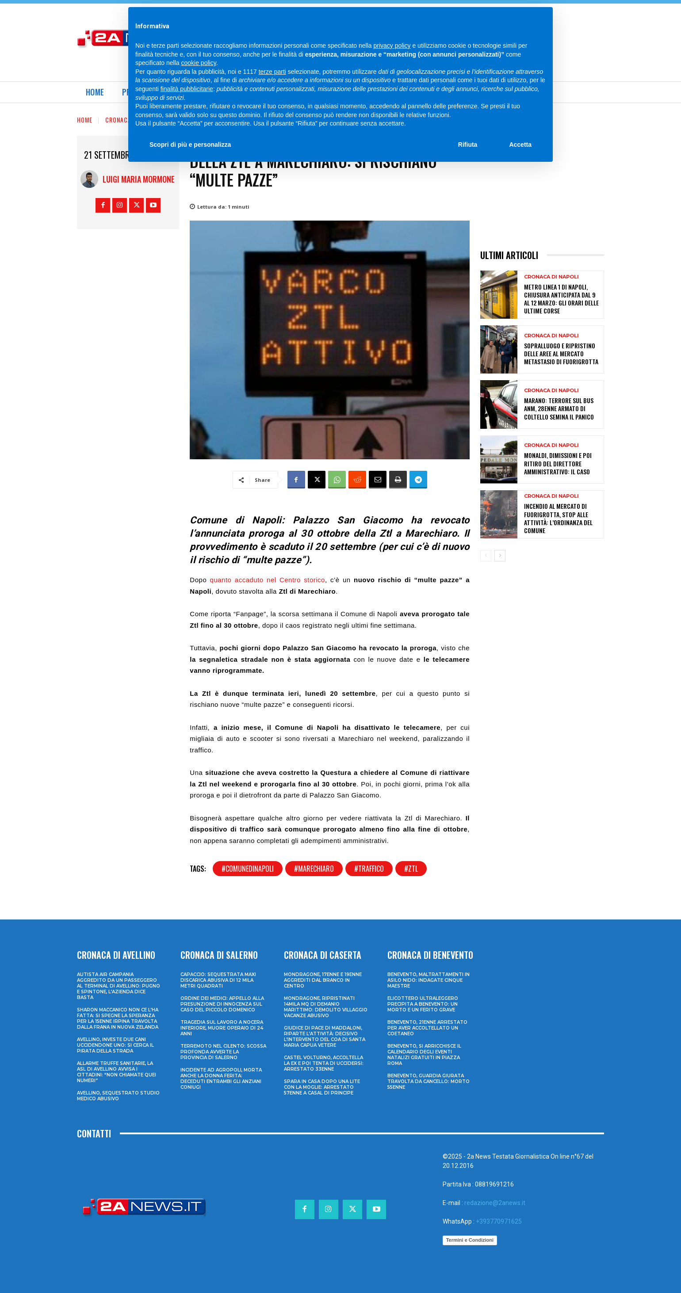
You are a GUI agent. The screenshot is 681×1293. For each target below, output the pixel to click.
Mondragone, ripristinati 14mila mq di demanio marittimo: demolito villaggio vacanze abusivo (325, 1006)
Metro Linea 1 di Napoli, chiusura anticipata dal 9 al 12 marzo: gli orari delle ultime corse (561, 299)
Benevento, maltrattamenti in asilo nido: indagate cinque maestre (428, 980)
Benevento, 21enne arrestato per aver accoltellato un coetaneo (427, 1028)
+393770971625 (499, 1221)
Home (84, 119)
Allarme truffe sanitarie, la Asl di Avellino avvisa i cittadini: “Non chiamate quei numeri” (116, 1071)
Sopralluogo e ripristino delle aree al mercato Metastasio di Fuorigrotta (561, 353)
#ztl (411, 868)
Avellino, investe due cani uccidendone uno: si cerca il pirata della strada (115, 1045)
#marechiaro (314, 868)
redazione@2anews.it (494, 1202)
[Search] (523, 18)
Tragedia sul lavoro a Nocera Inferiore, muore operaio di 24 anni (221, 1028)
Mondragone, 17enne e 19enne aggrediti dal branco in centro (323, 980)
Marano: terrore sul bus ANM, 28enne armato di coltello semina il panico (559, 408)
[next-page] (499, 555)
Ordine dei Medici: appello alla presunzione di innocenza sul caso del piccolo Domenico (222, 1004)
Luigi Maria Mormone (139, 179)
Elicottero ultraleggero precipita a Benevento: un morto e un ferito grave (422, 1004)
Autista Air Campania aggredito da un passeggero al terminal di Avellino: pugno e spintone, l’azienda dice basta (118, 986)
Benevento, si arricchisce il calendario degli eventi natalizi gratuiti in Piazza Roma (424, 1054)
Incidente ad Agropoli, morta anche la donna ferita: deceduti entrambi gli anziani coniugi (221, 1078)
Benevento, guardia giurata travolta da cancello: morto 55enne (428, 1081)
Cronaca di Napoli (132, 119)
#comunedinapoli (248, 868)
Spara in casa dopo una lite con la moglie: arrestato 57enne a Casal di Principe (322, 1087)
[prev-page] (485, 555)
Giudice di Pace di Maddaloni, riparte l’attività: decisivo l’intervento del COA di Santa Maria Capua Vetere (324, 1036)
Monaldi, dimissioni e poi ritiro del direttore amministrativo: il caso (558, 463)
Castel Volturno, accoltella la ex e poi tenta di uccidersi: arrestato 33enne (323, 1063)
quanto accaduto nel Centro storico (267, 580)
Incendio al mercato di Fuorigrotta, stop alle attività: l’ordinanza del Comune (558, 518)
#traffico (369, 868)
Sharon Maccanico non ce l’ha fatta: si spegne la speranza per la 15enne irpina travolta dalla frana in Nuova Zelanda (117, 1018)
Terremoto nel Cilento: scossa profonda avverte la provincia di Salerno (223, 1051)
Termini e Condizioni (470, 1240)
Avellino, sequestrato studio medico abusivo (118, 1096)
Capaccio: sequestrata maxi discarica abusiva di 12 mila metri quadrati (218, 980)
